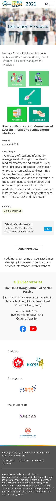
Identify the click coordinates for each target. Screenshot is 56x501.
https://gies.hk (28, 318)
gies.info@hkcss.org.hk (28, 315)
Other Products (28, 248)
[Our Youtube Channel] (33, 328)
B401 (48, 228)
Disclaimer (23, 460)
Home (6, 53)
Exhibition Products (34, 53)
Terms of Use (8, 460)
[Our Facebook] (23, 328)
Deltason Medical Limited (18, 228)
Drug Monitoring (12, 210)
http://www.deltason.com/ (19, 231)
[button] (51, 73)
